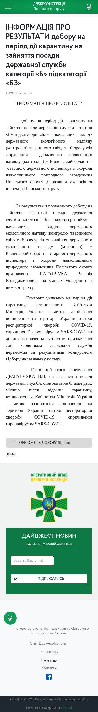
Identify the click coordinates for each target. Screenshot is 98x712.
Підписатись (39, 579)
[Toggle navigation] (8, 7)
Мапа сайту (49, 652)
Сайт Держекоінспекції (49, 644)
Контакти (49, 668)
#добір (11, 454)
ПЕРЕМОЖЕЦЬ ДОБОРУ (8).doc (43, 443)
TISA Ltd (66, 708)
